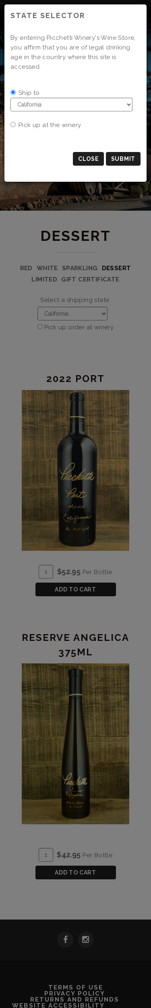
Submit (123, 159)
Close (88, 159)
